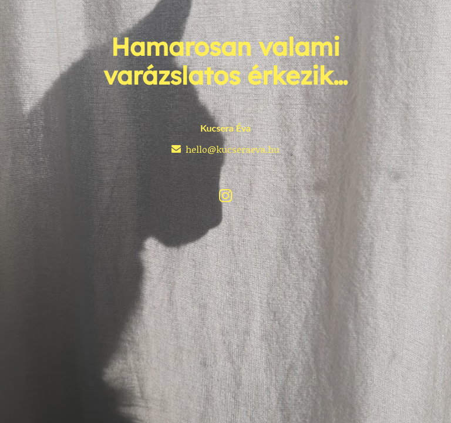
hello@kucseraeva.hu (233, 149)
